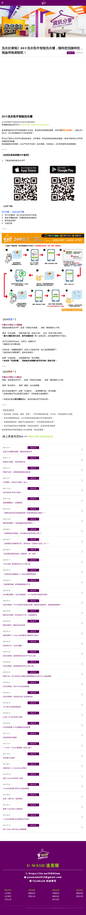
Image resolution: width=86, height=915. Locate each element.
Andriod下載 (18, 211)
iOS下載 (5, 211)
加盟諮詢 (55, 893)
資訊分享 (79, 896)
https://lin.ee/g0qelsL (40, 436)
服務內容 (31, 893)
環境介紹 (31, 896)
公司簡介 (7, 893)
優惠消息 (79, 893)
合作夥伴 (7, 896)
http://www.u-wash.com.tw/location (35, 125)
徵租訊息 (55, 896)
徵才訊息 (55, 899)
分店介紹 (7, 899)
